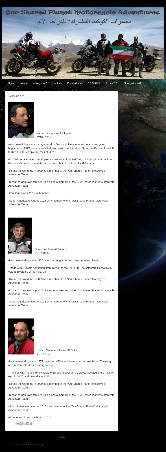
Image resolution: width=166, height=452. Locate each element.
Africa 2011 (112, 83)
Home (11, 83)
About (23, 83)
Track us (57, 83)
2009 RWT (94, 83)
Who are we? (39, 83)
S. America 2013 (133, 83)
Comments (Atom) (33, 444)
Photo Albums (75, 83)
